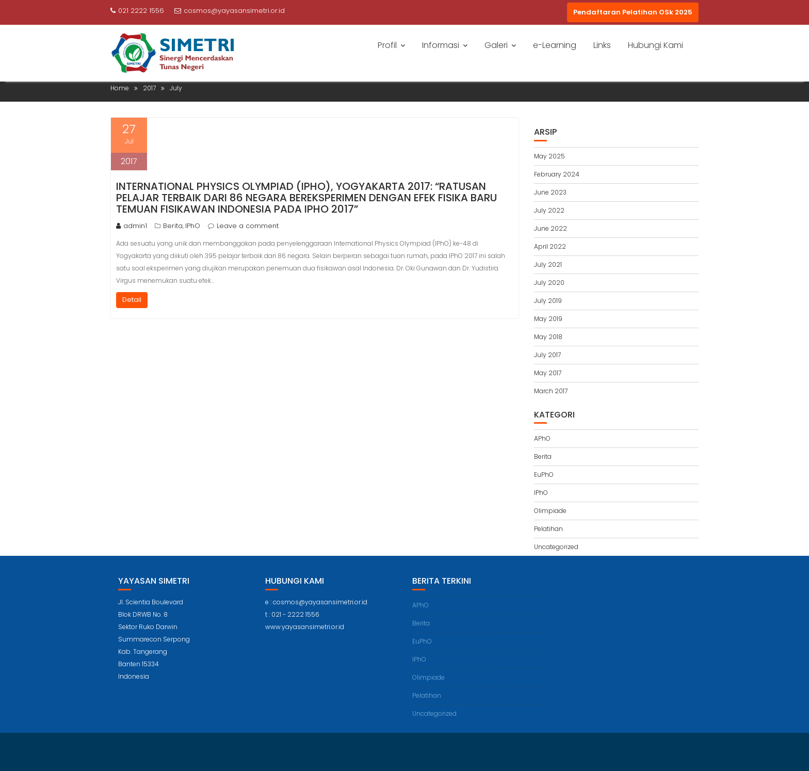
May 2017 (547, 372)
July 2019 (548, 300)
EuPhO (544, 474)
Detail (131, 299)
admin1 (131, 226)
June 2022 (550, 228)
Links (602, 45)
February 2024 (556, 174)
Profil (387, 45)
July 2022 (549, 210)
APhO (542, 438)
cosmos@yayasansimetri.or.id (229, 10)
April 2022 (550, 246)
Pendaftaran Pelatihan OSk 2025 (632, 12)
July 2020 (549, 282)
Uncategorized (556, 546)
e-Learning (554, 45)
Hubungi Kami (655, 45)
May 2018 (548, 336)
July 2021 (548, 264)
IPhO (192, 226)
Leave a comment (248, 226)
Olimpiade (550, 510)
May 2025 (549, 156)
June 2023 (550, 192)
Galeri (496, 45)
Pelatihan (548, 528)
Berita (173, 226)
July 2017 (547, 354)
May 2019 (548, 318)
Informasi (440, 45)
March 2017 (551, 391)
